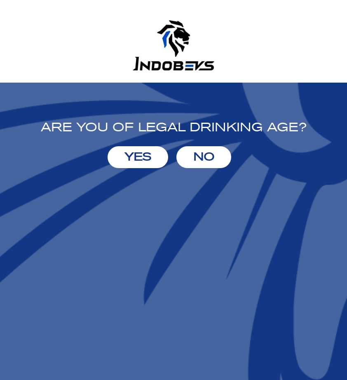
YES (137, 157)
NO (203, 157)
